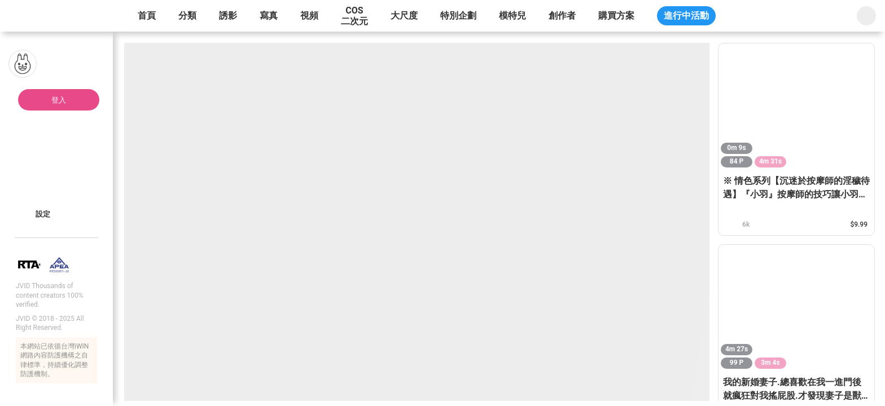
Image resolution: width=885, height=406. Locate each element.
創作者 (562, 15)
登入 (58, 100)
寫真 (269, 15)
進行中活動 (686, 15)
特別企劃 (458, 15)
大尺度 (404, 15)
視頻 (309, 15)
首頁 (147, 15)
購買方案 (616, 15)
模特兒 (512, 15)
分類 (187, 15)
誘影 (228, 15)
